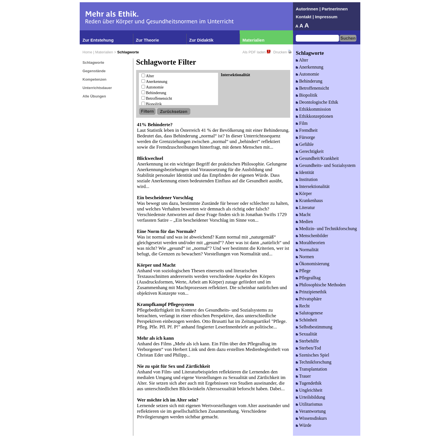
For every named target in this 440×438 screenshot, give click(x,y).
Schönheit (308, 319)
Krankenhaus (311, 200)
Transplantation (313, 369)
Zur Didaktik (201, 40)
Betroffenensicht (159, 98)
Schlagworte (93, 62)
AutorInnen (307, 8)
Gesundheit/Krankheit (319, 158)
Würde (305, 425)
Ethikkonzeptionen (316, 116)
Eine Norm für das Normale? (166, 231)
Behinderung (156, 93)
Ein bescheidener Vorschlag (165, 197)
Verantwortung (312, 411)
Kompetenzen (94, 79)
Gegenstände (94, 71)
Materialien (253, 40)
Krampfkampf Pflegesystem (165, 304)
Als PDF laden (254, 52)
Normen (306, 256)
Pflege (305, 270)
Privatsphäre (310, 298)
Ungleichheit (310, 390)
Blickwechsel (150, 158)
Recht (304, 305)
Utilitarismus (311, 404)
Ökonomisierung (314, 263)
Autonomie (155, 87)
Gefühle (306, 144)
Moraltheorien (312, 242)
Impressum (326, 16)
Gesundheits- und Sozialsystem (327, 165)
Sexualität (308, 334)
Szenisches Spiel (314, 355)
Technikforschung (315, 362)
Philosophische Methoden (322, 284)
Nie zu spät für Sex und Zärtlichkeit (173, 366)
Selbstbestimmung (315, 326)
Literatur (307, 207)
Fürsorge (307, 137)
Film (303, 123)
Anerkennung (156, 82)
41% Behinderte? (155, 124)
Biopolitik (154, 104)
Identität (306, 172)
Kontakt (303, 16)
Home (87, 52)
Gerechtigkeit (311, 151)
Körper (305, 193)
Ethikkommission (315, 109)
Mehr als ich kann (155, 338)
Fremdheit (308, 130)
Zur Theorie (147, 40)
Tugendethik (310, 383)
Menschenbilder (313, 235)
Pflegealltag (309, 277)
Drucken (280, 52)
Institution (308, 179)
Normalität (308, 249)
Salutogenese (311, 312)
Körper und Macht (156, 265)
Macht (305, 214)
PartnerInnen (335, 8)
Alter (150, 76)
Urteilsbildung (312, 397)
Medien (306, 221)
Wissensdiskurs (313, 418)
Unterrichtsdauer (97, 88)
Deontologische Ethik (318, 102)
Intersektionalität (314, 186)
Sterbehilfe (309, 341)
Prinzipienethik (313, 291)
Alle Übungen (94, 96)
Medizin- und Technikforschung (328, 228)
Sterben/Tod (310, 348)
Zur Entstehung (98, 40)
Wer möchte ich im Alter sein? (167, 400)
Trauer (305, 376)
